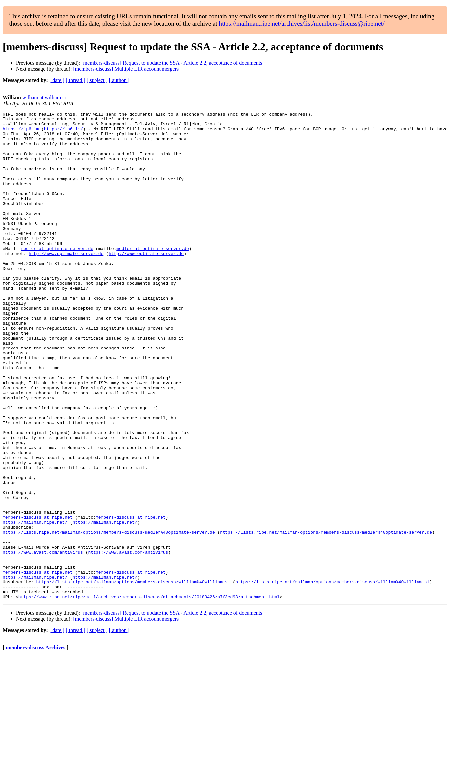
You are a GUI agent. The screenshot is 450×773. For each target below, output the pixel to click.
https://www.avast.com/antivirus (43, 641)
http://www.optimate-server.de (66, 282)
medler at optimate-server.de (57, 276)
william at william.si (44, 97)
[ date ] (56, 80)
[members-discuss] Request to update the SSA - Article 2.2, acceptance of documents (171, 63)
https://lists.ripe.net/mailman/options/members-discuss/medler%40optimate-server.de (109, 617)
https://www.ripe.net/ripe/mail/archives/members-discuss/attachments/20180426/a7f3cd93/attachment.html (149, 694)
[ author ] (119, 80)
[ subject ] (97, 80)
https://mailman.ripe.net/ (35, 605)
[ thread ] (75, 80)
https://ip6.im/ (63, 133)
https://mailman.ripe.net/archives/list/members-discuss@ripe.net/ (302, 23)
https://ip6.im (21, 133)
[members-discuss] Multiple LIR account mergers (126, 69)
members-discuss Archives (35, 745)
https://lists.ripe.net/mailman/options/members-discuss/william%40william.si (133, 676)
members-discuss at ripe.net (38, 599)
